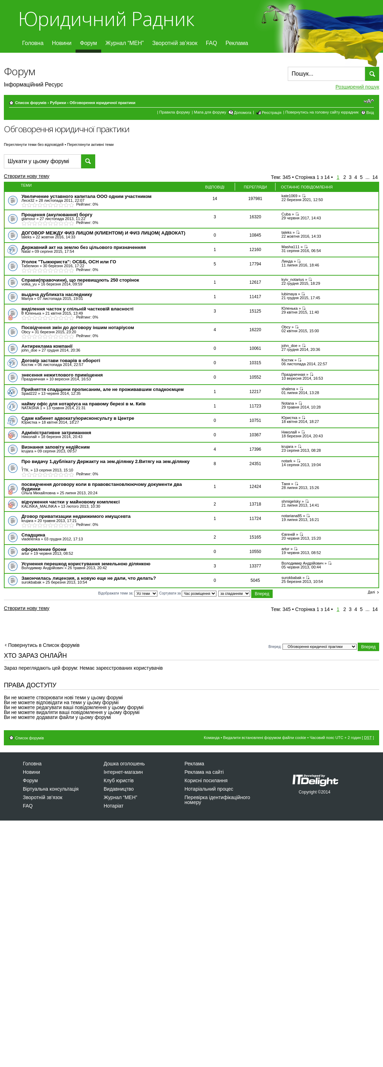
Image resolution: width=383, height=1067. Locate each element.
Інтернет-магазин (123, 772)
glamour (28, 219)
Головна (33, 43)
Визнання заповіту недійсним (55, 447)
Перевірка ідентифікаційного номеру (217, 800)
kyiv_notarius (292, 279)
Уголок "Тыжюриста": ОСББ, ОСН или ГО (68, 261)
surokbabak (31, 582)
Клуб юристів (119, 780)
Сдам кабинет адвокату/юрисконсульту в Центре (77, 418)
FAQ (211, 43)
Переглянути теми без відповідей (34, 144)
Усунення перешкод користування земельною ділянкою (85, 563)
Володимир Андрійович (42, 568)
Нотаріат (113, 806)
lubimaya (289, 294)
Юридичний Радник (106, 18)
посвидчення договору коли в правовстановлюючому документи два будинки (101, 486)
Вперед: (274, 646)
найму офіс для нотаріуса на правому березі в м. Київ (83, 403)
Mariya (27, 298)
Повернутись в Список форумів (44, 645)
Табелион (30, 266)
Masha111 (290, 247)
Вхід (370, 112)
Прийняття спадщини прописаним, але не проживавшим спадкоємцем (102, 389)
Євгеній (288, 534)
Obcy (26, 332)
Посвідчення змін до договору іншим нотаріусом (77, 327)
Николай (29, 437)
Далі (371, 592)
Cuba (286, 214)
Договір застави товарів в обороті (60, 360)
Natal (26, 251)
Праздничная (33, 379)
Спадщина (33, 535)
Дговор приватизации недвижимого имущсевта (76, 516)
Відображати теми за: (127, 593)
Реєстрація (271, 112)
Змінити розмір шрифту (369, 101)
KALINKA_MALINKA (39, 506)
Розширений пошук (357, 86)
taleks (26, 237)
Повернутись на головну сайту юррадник (322, 112)
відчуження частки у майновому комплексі (70, 501)
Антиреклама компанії (46, 346)
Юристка (29, 422)
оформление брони (43, 549)
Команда (212, 737)
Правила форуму (174, 112)
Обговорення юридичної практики (102, 103)
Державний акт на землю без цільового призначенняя (83, 247)
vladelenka (30, 539)
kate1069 (289, 196)
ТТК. (25, 470)
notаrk (286, 461)
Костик (27, 364)
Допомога (242, 112)
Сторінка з (312, 177)
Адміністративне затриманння (56, 432)
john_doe (29, 350)
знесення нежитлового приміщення (62, 375)
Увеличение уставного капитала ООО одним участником (86, 196)
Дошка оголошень (124, 763)
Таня (285, 484)
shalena (288, 389)
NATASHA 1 (31, 408)
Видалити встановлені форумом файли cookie (264, 737)
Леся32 (27, 200)
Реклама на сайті (204, 772)
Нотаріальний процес (208, 789)
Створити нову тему (33, 177)
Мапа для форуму (210, 112)
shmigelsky (290, 501)
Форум (88, 43)
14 (375, 177)
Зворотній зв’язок (174, 43)
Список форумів (30, 103)
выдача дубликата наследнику (56, 294)
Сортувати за (187, 593)
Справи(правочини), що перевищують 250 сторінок (80, 280)
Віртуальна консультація (51, 789)
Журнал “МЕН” (124, 43)
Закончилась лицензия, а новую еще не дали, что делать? (88, 578)
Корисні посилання (205, 780)
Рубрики (58, 103)
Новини (62, 43)
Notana (287, 403)
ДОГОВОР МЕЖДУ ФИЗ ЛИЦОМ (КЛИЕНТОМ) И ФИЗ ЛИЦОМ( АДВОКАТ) (103, 233)
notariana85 (291, 516)
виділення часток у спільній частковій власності (77, 308)
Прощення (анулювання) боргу (56, 214)
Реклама (237, 43)
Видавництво (119, 789)
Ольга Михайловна (38, 493)
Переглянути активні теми (90, 144)
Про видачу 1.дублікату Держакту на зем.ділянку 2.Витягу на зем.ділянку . (105, 464)
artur (25, 553)
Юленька (33, 313)
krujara (27, 451)
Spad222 (29, 393)
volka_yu (29, 284)
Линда (287, 261)
